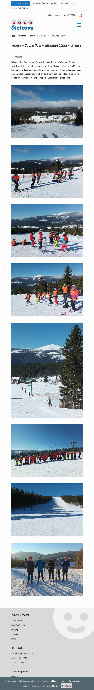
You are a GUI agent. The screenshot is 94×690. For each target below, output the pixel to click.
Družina (54, 3)
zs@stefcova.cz (54, 15)
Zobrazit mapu (18, 662)
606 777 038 (69, 15)
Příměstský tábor (19, 8)
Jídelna (64, 3)
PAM (72, 3)
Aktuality (22, 36)
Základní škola (20, 3)
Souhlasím (66, 686)
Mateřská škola (40, 3)
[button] (79, 25)
